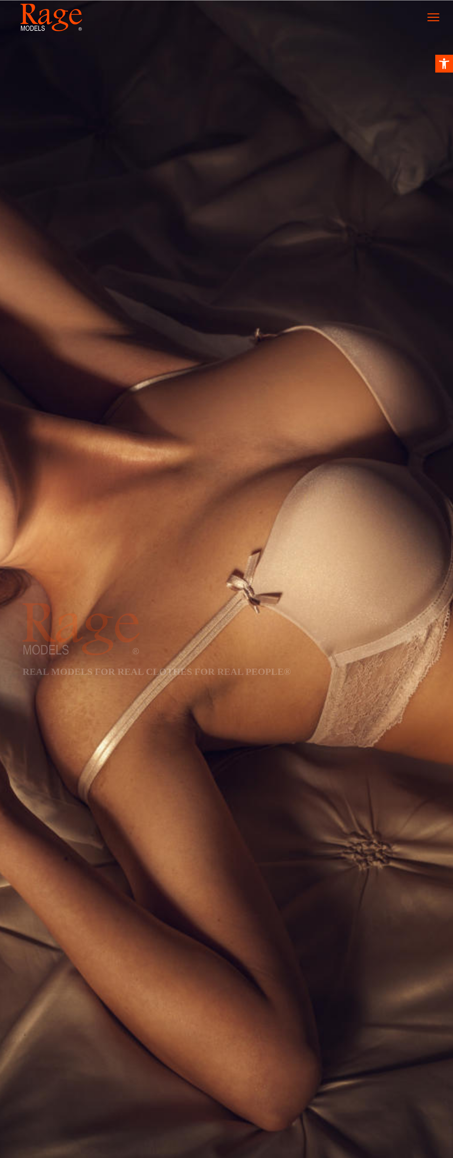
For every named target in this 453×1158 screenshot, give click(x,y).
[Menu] (438, 17)
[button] (444, 64)
